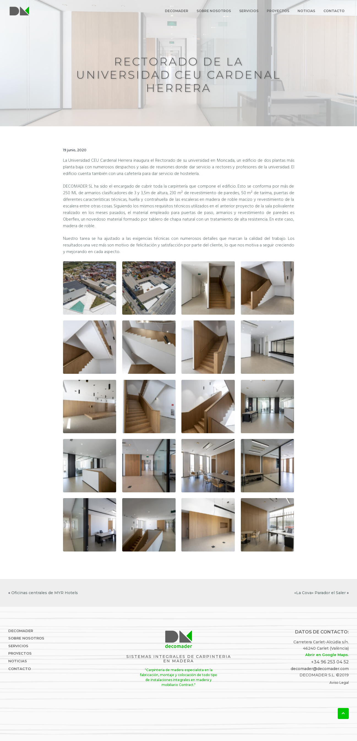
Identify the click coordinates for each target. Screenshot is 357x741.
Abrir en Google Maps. (327, 654)
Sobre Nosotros (26, 638)
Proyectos (20, 653)
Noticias (17, 661)
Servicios (18, 646)
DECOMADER (20, 631)
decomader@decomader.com (320, 668)
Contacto (19, 669)
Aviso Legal (339, 682)
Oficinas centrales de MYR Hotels (44, 592)
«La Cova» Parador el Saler (320, 592)
